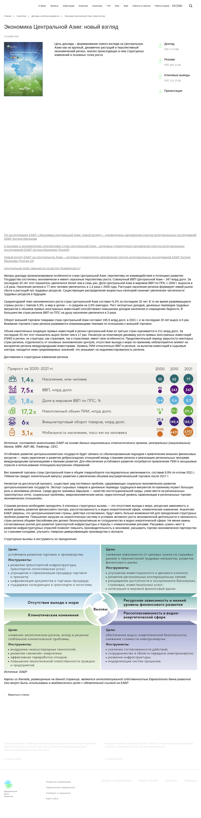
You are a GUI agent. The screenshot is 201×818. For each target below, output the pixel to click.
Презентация (173, 90)
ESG (117, 6)
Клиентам (83, 6)
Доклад (169, 43)
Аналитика (97, 6)
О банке (42, 6)
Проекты (54, 6)
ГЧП (108, 6)
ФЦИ (126, 6)
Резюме (169, 59)
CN (174, 6)
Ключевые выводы (177, 75)
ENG (179, 6)
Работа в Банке (162, 6)
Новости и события (141, 6)
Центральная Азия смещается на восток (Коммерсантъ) (42, 268)
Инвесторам (68, 6)
